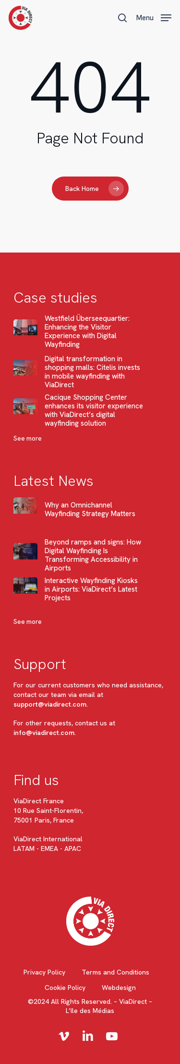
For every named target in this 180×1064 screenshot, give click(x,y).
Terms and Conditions (115, 972)
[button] (153, 16)
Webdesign (119, 987)
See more (27, 438)
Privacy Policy (44, 972)
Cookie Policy (65, 987)
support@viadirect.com (49, 704)
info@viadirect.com (43, 732)
